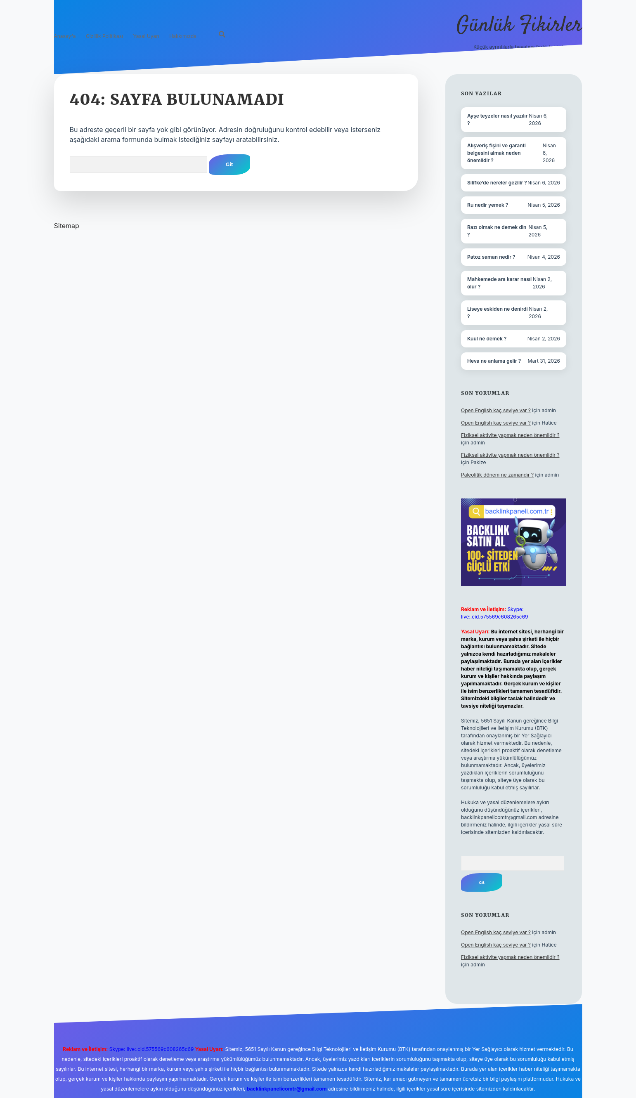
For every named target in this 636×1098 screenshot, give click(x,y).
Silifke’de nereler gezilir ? (497, 182)
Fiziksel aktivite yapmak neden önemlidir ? (510, 435)
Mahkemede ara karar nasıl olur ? (499, 283)
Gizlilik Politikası (104, 36)
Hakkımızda (182, 36)
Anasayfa (65, 36)
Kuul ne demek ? (486, 338)
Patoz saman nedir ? (491, 257)
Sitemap (66, 226)
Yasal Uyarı (146, 36)
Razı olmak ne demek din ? (496, 231)
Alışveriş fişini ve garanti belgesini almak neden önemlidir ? (496, 152)
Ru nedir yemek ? (487, 205)
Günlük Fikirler (519, 26)
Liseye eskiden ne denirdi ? (497, 312)
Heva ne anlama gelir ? (494, 361)
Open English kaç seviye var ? (496, 410)
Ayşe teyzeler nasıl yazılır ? (497, 119)
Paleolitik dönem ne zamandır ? (497, 475)
